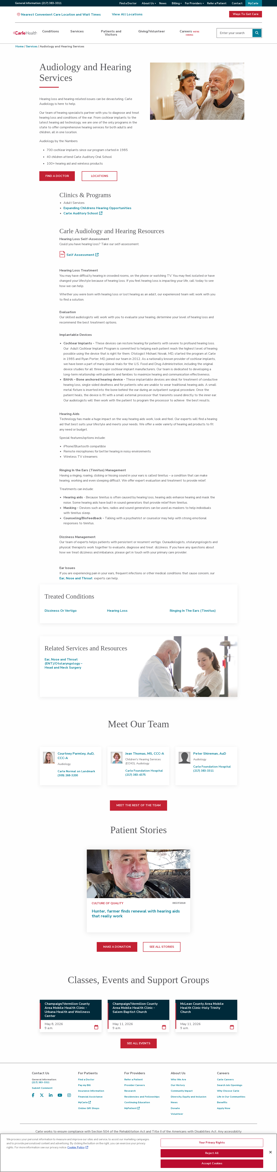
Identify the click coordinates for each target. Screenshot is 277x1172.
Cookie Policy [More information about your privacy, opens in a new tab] (76, 1148)
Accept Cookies (212, 1164)
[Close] (270, 1152)
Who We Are (178, 1079)
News (174, 1102)
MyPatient (132, 1108)
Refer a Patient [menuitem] (217, 3)
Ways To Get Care (245, 14)
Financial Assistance (90, 1096)
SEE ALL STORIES (161, 947)
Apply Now (223, 1108)
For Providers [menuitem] (193, 3)
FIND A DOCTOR (57, 176)
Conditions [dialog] (50, 31)
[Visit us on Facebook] (33, 1098)
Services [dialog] (77, 31)
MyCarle (84, 1102)
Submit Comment (42, 1088)
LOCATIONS (99, 176)
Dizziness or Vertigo (61, 610)
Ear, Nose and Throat (75, 578)
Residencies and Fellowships (142, 1096)
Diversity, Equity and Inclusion (188, 1096)
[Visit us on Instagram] (69, 1098)
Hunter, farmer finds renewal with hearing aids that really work (136, 913)
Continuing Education (137, 1102)
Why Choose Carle (228, 1090)
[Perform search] (256, 33)
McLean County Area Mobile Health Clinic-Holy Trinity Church (202, 1008)
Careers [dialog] (189, 32)
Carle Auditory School (80, 213)
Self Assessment (76, 254)
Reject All (211, 1153)
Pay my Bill (84, 1085)
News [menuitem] (162, 3)
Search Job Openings (229, 1085)
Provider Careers (134, 1085)
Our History (178, 1085)
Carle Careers (225, 1079)
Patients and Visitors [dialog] (111, 33)
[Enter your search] (239, 33)
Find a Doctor (86, 1079)
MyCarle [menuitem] (253, 3)
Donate (175, 1108)
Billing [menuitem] (176, 3)
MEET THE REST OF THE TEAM (138, 805)
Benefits (222, 1102)
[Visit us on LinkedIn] (51, 1098)
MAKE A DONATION (117, 947)
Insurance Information (91, 1090)
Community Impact (182, 1090)
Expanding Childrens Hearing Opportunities (97, 208)
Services (31, 46)
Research (130, 1090)
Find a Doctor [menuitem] (127, 3)
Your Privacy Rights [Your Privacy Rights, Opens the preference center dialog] (212, 1143)
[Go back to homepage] (25, 33)
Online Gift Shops (88, 1108)
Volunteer (177, 1114)
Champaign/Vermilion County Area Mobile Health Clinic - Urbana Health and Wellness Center (67, 1010)
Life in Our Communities (231, 1096)
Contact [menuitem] (237, 3)
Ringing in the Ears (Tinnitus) (193, 610)
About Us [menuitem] (148, 3)
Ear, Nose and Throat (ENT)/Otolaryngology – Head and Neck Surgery (63, 663)
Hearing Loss (117, 610)
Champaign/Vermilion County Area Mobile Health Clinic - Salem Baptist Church (135, 1008)
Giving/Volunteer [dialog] (151, 31)
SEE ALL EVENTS (138, 1043)
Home (19, 46)
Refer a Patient (133, 1079)
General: (38, 3)
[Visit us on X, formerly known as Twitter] (42, 1098)
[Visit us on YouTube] (60, 1098)
